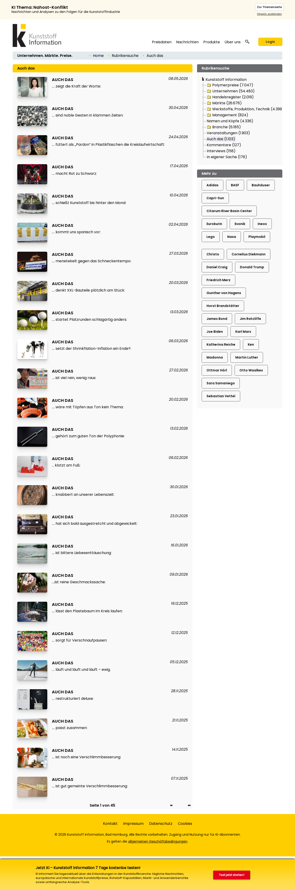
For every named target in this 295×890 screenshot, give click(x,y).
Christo (212, 254)
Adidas (212, 185)
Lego (210, 236)
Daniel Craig (216, 267)
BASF (235, 185)
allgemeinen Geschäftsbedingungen (157, 841)
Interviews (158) (221, 151)
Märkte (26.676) (224, 103)
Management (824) (227, 115)
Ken (251, 344)
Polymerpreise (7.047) (229, 85)
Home (98, 55)
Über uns (232, 42)
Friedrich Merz (218, 280)
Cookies (185, 823)
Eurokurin (214, 224)
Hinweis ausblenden (269, 14)
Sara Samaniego (220, 383)
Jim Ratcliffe (250, 318)
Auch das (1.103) (221, 139)
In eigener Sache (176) (227, 157)
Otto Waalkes (251, 370)
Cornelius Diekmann (249, 254)
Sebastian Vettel (220, 396)
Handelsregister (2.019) (230, 97)
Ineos (262, 224)
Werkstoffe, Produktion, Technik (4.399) (245, 109)
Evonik (240, 224)
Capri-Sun (215, 198)
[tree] (240, 121)
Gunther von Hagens (223, 293)
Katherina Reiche (220, 344)
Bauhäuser (261, 185)
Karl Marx (243, 331)
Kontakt (110, 823)
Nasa (231, 236)
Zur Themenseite (269, 7)
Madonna (214, 357)
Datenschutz (160, 823)
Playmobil (256, 236)
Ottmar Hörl (216, 370)
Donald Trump (252, 267)
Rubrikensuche (125, 55)
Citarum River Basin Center (229, 211)
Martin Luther (246, 357)
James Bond (216, 318)
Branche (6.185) (223, 127)
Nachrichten (187, 42)
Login (270, 41)
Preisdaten (161, 42)
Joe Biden (214, 331)
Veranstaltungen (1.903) (228, 133)
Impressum (133, 823)
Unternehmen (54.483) (230, 91)
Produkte (211, 42)
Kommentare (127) (224, 145)
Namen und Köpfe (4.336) (230, 121)
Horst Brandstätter (222, 305)
